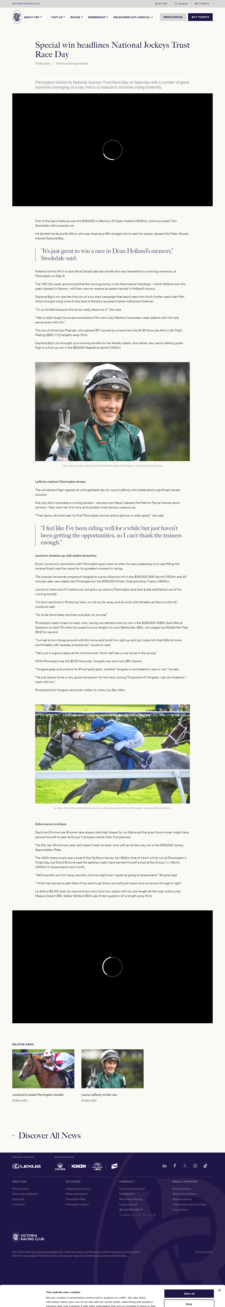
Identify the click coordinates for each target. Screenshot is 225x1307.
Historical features (76, 1194)
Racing (76, 17)
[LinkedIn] (164, 1166)
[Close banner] (219, 1270)
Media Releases (182, 1188)
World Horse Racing (131, 1199)
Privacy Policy (20, 1188)
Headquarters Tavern (78, 1188)
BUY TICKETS (200, 17)
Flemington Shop (76, 1199)
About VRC (33, 17)
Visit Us (58, 17)
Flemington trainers (77, 1204)
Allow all (189, 1273)
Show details (54, 1300)
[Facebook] (175, 1166)
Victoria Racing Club (26, 3)
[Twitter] (185, 1166)
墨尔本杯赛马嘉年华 (131, 1209)
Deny (189, 1284)
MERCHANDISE (173, 17)
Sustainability (127, 1194)
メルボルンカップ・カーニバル (137, 1214)
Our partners (180, 1209)
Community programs (132, 1188)
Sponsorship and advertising (189, 1204)
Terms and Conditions (24, 1194)
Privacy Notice (204, 1252)
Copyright (18, 1199)
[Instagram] (195, 1166)
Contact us (18, 1204)
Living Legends (128, 1204)
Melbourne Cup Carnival (133, 17)
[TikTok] (205, 1166)
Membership (98, 17)
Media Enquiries (182, 1199)
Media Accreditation (185, 1194)
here (153, 1290)
